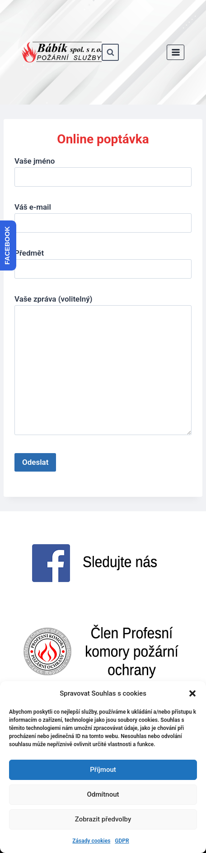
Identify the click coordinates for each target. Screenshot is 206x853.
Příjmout (103, 770)
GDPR (122, 841)
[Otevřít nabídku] (175, 52)
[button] (192, 693)
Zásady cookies (91, 841)
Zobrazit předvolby (103, 819)
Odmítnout (103, 794)
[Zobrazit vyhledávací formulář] (110, 52)
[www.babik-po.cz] (62, 52)
